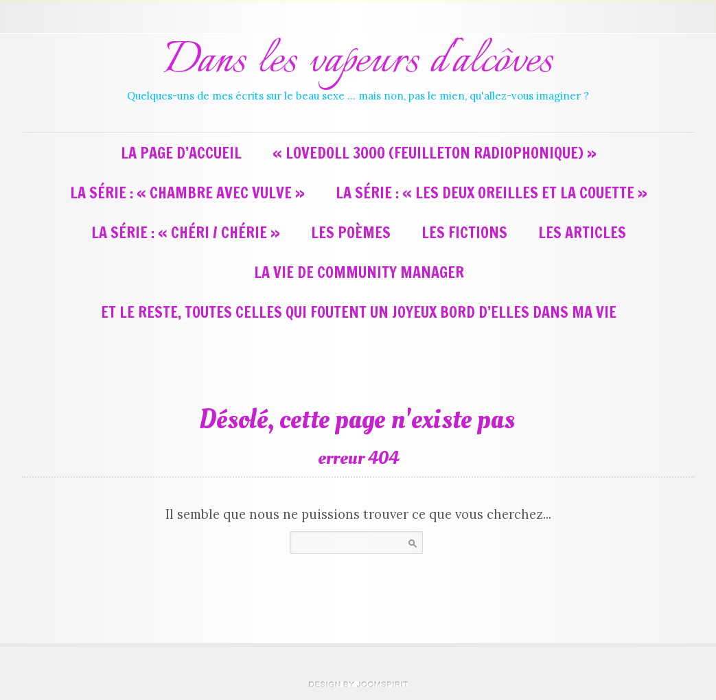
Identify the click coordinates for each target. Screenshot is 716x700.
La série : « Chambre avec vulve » (187, 192)
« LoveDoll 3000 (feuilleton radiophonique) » (435, 152)
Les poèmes (351, 232)
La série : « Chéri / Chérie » (185, 232)
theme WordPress (358, 684)
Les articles (582, 232)
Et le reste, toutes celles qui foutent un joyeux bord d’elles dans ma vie (358, 312)
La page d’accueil (181, 152)
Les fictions (464, 232)
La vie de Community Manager (359, 272)
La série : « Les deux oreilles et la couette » (491, 192)
